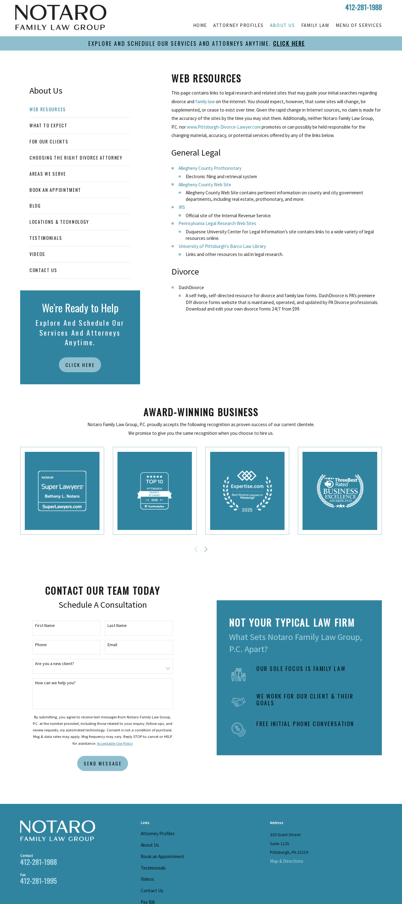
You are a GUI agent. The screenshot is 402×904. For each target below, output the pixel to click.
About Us (150, 845)
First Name (40, 625)
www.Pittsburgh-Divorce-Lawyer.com (224, 127)
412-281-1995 (38, 880)
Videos (147, 879)
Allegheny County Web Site (205, 184)
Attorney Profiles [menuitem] (238, 25)
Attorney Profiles (158, 833)
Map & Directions (286, 861)
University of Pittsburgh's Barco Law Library (222, 246)
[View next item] (206, 549)
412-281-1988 (363, 7)
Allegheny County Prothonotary (210, 168)
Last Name (112, 625)
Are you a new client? (49, 663)
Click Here (80, 364)
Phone (36, 644)
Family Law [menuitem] (315, 25)
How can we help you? (50, 683)
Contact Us (152, 890)
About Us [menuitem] (282, 25)
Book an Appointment (162, 856)
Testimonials (153, 868)
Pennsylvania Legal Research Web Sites (217, 223)
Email (107, 644)
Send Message (98, 763)
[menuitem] (79, 109)
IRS (182, 207)
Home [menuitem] (200, 25)
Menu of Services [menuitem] (359, 25)
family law (205, 101)
